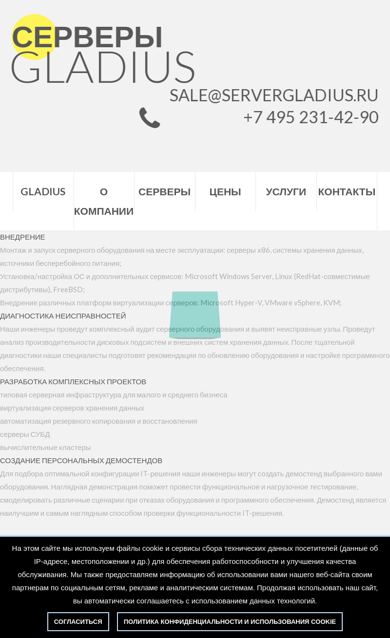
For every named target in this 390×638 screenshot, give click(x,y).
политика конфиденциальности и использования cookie (230, 621)
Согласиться (78, 621)
